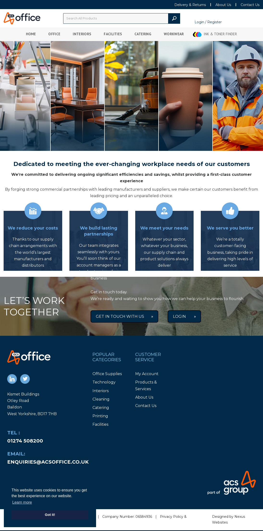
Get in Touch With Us (124, 316)
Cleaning (101, 399)
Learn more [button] (22, 502)
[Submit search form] (174, 18)
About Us (223, 5)
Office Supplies (107, 374)
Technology (104, 382)
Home (31, 34)
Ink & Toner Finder (220, 34)
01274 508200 (25, 441)
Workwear (174, 34)
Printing (100, 416)
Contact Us (250, 5)
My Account (147, 374)
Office (54, 34)
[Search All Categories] (121, 18)
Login (184, 316)
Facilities (113, 34)
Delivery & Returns (190, 5)
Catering (143, 34)
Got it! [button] (50, 515)
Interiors (82, 34)
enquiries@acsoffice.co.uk (48, 462)
